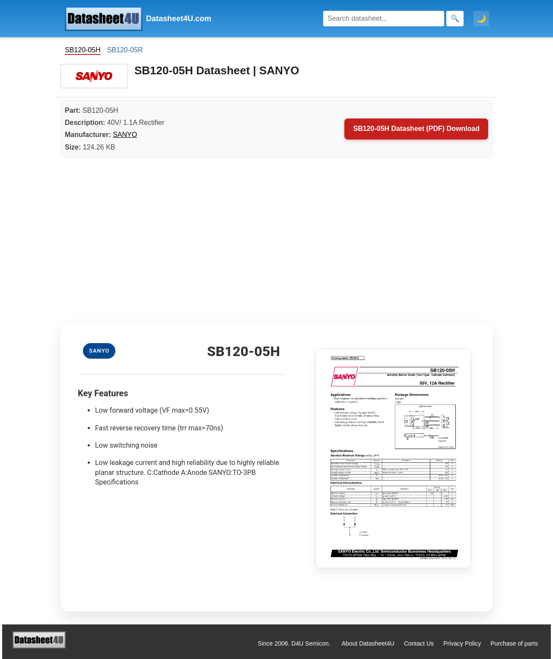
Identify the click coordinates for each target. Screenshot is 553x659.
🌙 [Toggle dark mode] (481, 18)
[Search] (383, 18)
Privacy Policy (462, 643)
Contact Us (419, 643)
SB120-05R (125, 50)
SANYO (125, 134)
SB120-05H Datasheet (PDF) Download (416, 128)
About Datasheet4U (368, 643)
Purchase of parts (514, 643)
